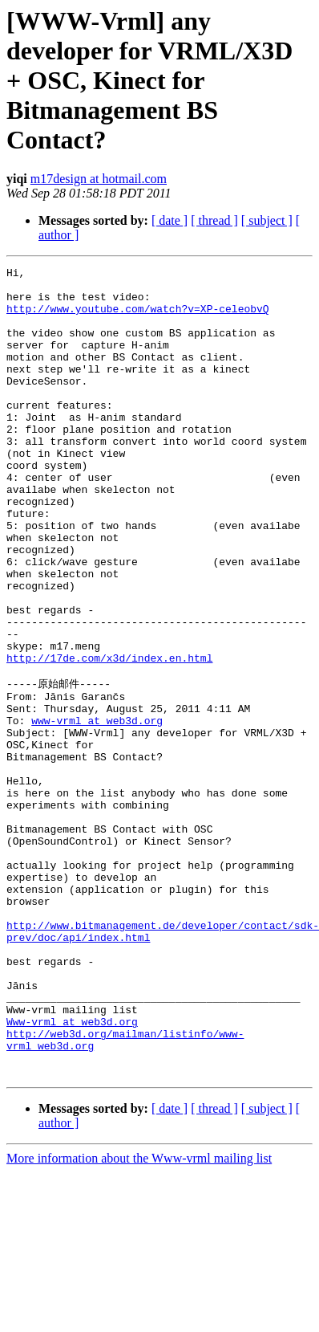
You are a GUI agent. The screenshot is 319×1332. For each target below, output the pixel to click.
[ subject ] (267, 220)
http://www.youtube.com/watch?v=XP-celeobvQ (137, 318)
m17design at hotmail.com (98, 178)
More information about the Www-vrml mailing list (139, 1318)
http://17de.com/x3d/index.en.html (109, 737)
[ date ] (169, 220)
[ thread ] (214, 220)
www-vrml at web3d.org (97, 810)
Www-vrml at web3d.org (72, 1171)
